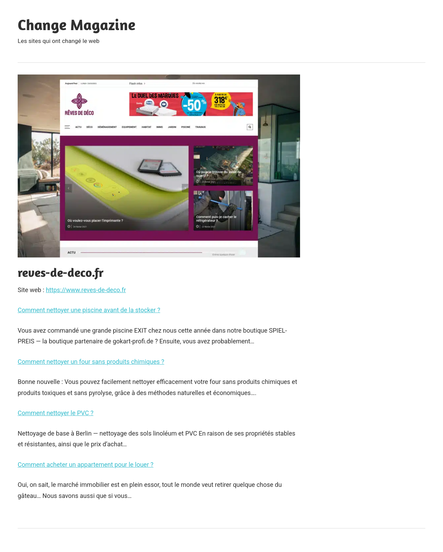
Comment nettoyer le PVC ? (55, 413)
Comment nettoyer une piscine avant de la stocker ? (89, 310)
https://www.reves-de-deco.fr (86, 289)
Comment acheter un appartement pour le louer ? (85, 464)
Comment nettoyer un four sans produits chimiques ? (91, 361)
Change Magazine (76, 24)
